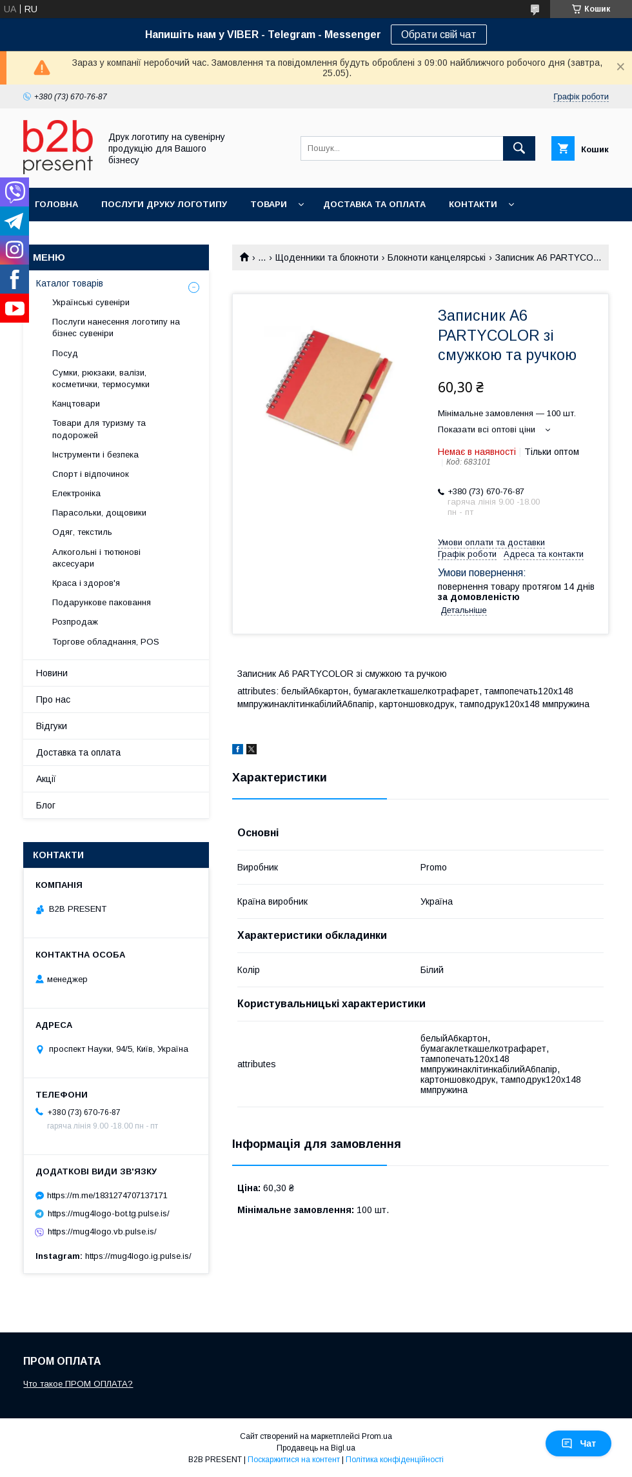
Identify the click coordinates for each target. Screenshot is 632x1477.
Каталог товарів (69, 283)
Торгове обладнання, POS (105, 642)
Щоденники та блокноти (327, 257)
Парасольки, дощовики (99, 512)
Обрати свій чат (439, 34)
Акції (46, 779)
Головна (56, 204)
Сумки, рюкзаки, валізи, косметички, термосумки (101, 378)
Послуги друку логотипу (164, 204)
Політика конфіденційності (395, 1459)
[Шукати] (519, 148)
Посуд (65, 353)
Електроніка (76, 493)
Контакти (473, 204)
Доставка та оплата (374, 204)
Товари (268, 204)
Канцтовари (76, 403)
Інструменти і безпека (95, 454)
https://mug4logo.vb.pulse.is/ (102, 1231)
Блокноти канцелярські (437, 257)
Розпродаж (75, 622)
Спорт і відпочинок (90, 474)
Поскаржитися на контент (294, 1459)
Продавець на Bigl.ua (316, 1447)
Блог (45, 805)
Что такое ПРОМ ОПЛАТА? (78, 1384)
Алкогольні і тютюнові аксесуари (96, 557)
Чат (578, 1443)
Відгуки (51, 726)
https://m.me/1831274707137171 (107, 1195)
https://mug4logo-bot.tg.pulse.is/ (109, 1213)
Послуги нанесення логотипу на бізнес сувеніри (116, 327)
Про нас (53, 699)
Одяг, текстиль (82, 532)
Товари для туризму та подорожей (99, 428)
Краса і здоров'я (86, 583)
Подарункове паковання (101, 602)
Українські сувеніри (91, 302)
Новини (52, 673)
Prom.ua (377, 1436)
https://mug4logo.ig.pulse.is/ (138, 1256)
